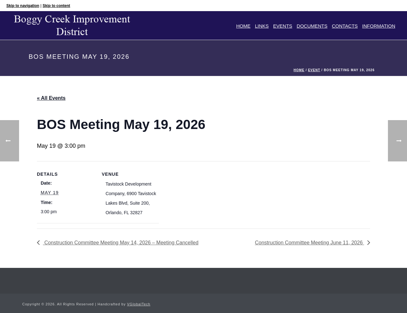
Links (262, 26)
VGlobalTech (138, 304)
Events (282, 26)
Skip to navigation (22, 5)
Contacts (345, 26)
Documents (312, 26)
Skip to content (56, 5)
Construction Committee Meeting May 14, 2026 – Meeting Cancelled (120, 242)
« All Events (51, 98)
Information (378, 26)
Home (243, 26)
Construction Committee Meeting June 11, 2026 (309, 242)
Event (314, 70)
